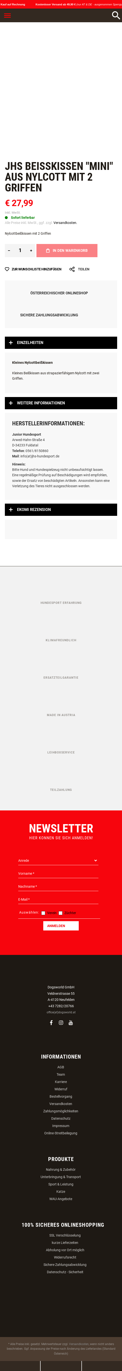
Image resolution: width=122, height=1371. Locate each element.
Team (61, 1074)
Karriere (61, 1082)
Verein (52, 913)
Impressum (60, 1126)
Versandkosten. (65, 223)
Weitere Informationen (41, 403)
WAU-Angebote (60, 1199)
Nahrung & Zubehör (61, 1170)
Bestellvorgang (61, 1096)
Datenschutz (60, 1118)
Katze (60, 1192)
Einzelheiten (30, 342)
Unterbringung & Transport (61, 1177)
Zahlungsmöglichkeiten (60, 1111)
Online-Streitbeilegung (60, 1133)
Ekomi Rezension (34, 509)
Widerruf (60, 1089)
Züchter (70, 913)
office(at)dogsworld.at (61, 1012)
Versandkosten (60, 1104)
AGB (60, 1067)
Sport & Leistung (60, 1184)
